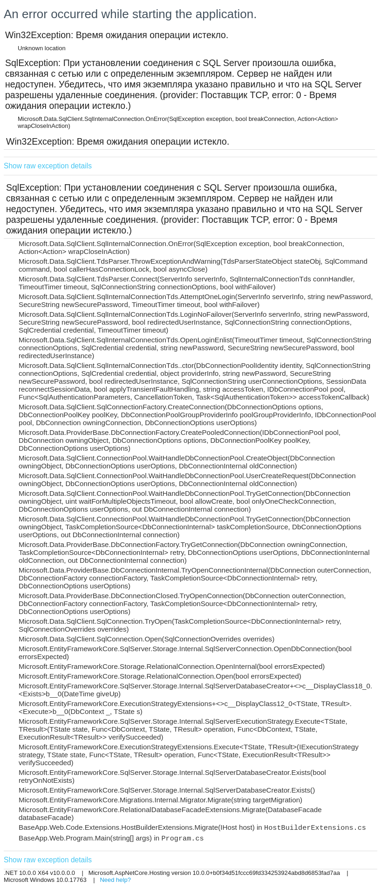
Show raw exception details (48, 166)
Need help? (115, 879)
